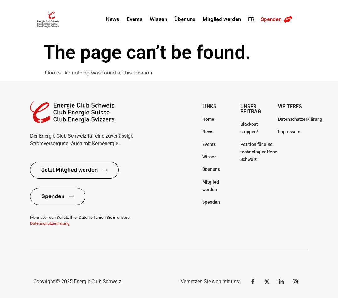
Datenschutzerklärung (49, 223)
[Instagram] (295, 281)
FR (251, 19)
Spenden (271, 19)
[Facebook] (253, 281)
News (112, 19)
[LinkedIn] (281, 281)
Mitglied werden (222, 19)
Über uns (184, 19)
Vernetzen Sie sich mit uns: (210, 281)
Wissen (158, 19)
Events (135, 19)
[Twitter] (267, 281)
